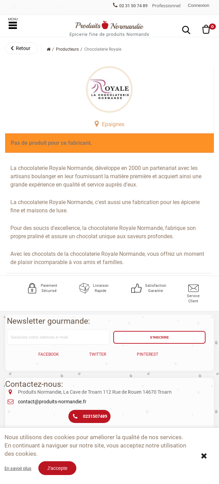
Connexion (198, 5)
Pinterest (147, 354)
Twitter (97, 354)
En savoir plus (17, 468)
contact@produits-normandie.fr (52, 401)
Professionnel (166, 5)
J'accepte (57, 468)
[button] (21, 48)
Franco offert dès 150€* (37, 7)
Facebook (48, 354)
